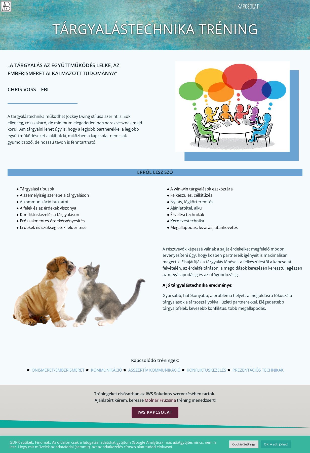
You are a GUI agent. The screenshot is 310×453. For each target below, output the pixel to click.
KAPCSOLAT (251, 6)
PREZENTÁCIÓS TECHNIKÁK (258, 370)
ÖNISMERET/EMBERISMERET (58, 370)
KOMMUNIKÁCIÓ (106, 370)
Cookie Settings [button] (243, 444)
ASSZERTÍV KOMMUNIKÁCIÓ (154, 370)
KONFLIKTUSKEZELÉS (206, 370)
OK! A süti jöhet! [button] (276, 444)
